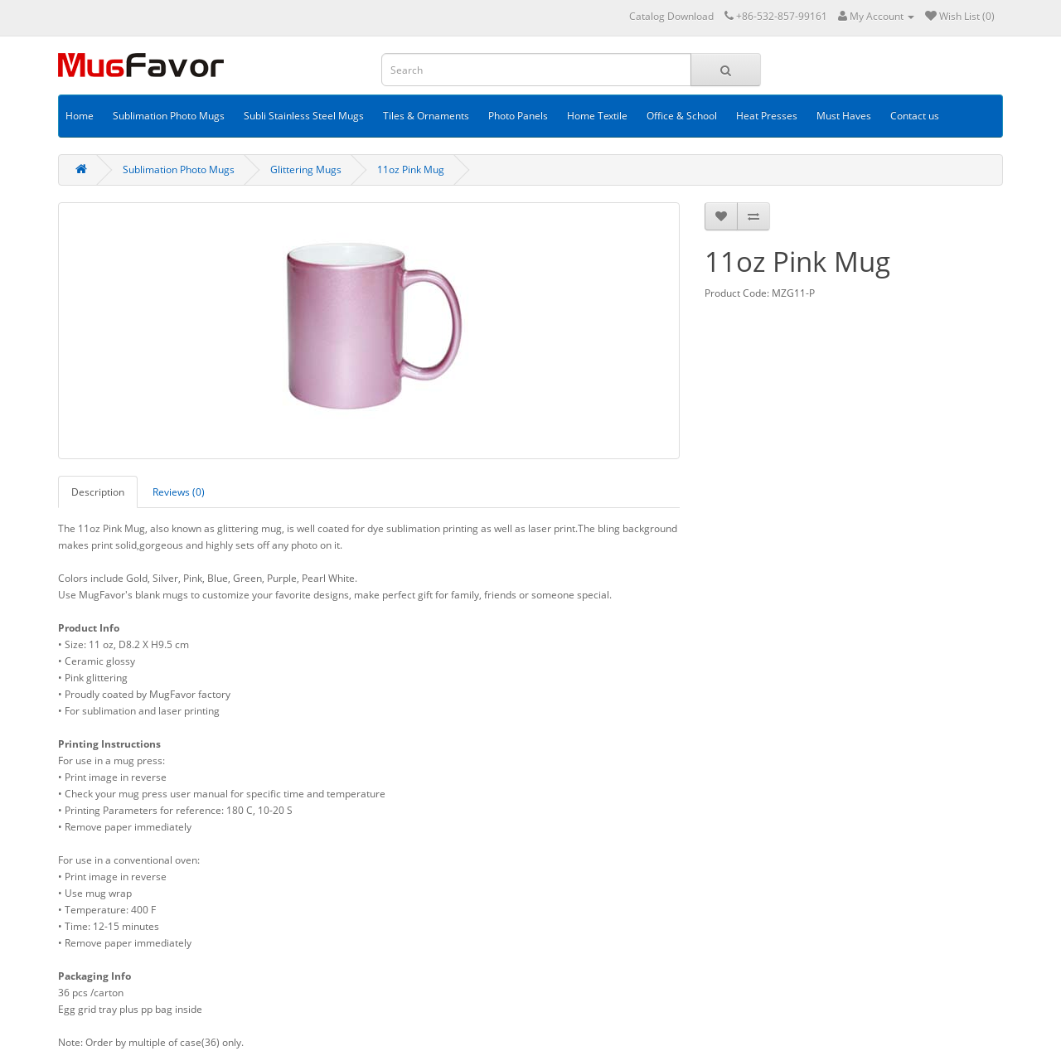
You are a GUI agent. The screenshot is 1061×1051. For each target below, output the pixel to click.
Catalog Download (671, 16)
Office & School (682, 116)
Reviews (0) (179, 492)
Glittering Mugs (306, 169)
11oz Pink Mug (410, 169)
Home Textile (597, 116)
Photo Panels (518, 116)
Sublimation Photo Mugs (169, 116)
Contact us (914, 116)
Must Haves (843, 116)
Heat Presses (766, 116)
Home (79, 116)
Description (97, 492)
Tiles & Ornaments (426, 116)
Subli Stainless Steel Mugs (304, 116)
